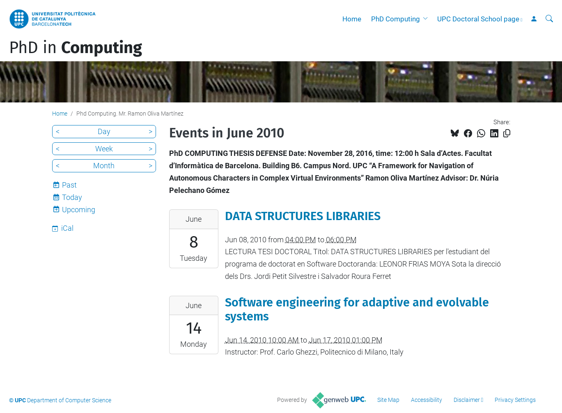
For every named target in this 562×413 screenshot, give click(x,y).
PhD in (75, 48)
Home (351, 19)
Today (72, 197)
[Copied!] (506, 133)
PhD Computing (395, 19)
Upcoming (78, 209)
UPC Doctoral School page (478, 19)
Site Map (388, 400)
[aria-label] (549, 19)
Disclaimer (467, 400)
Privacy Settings (515, 400)
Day (104, 131)
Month (104, 165)
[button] (427, 19)
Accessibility (426, 400)
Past (69, 185)
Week (104, 148)
